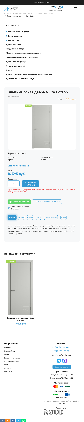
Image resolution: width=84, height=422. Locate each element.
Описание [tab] (12, 217)
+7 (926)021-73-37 (60, 351)
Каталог (7, 348)
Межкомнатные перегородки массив (23, 53)
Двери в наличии (14, 44)
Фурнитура (12, 40)
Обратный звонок (62, 367)
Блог (6, 365)
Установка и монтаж (12, 358)
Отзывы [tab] (30, 217)
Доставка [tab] (21, 217)
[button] (59, 7)
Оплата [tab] (38, 217)
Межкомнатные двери (17, 31)
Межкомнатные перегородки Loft (22, 57)
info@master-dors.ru (61, 355)
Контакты (8, 371)
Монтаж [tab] (63, 217)
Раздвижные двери (15, 49)
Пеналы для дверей (15, 66)
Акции (6, 354)
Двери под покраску (15, 61)
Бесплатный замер (42, 2)
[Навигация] (75, 8)
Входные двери (14, 36)
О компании (9, 368)
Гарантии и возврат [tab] (51, 217)
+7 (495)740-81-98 (60, 347)
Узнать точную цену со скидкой (47, 201)
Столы (9, 70)
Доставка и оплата (11, 361)
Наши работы (9, 351)
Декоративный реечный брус (20, 79)
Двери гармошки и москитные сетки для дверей (29, 74)
